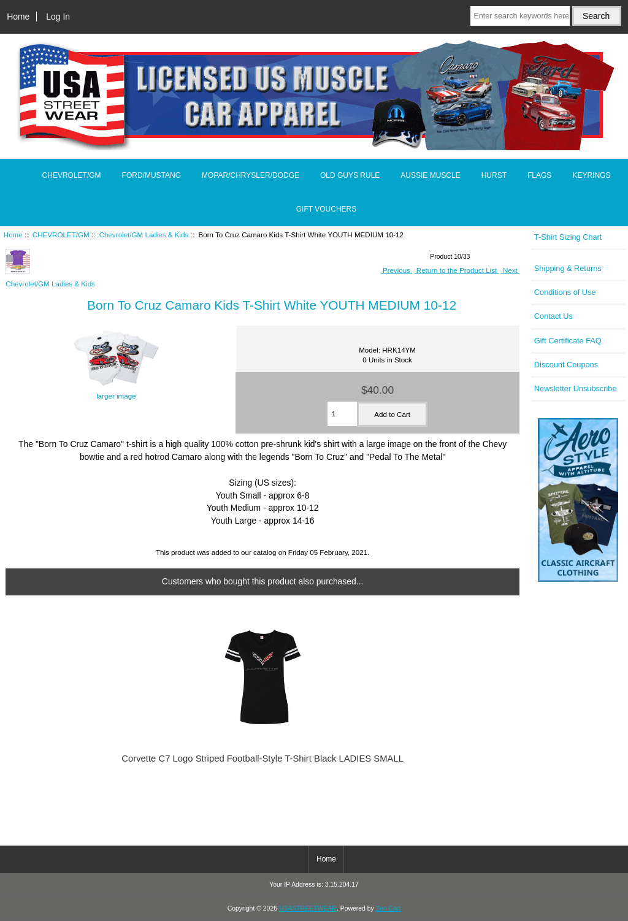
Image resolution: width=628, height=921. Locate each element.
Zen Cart (388, 908)
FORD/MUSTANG (151, 175)
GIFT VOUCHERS (326, 209)
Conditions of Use (565, 292)
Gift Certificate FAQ (568, 340)
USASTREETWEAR (308, 908)
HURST (494, 175)
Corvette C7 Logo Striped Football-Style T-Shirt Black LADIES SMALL (262, 758)
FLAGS (539, 175)
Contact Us (553, 316)
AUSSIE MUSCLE (430, 175)
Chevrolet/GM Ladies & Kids (144, 235)
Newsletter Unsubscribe (575, 388)
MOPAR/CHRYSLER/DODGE (250, 175)
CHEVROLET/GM (61, 235)
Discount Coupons (566, 364)
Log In (58, 16)
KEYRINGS (591, 175)
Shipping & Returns (568, 268)
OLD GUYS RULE (350, 175)
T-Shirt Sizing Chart (568, 237)
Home (18, 16)
